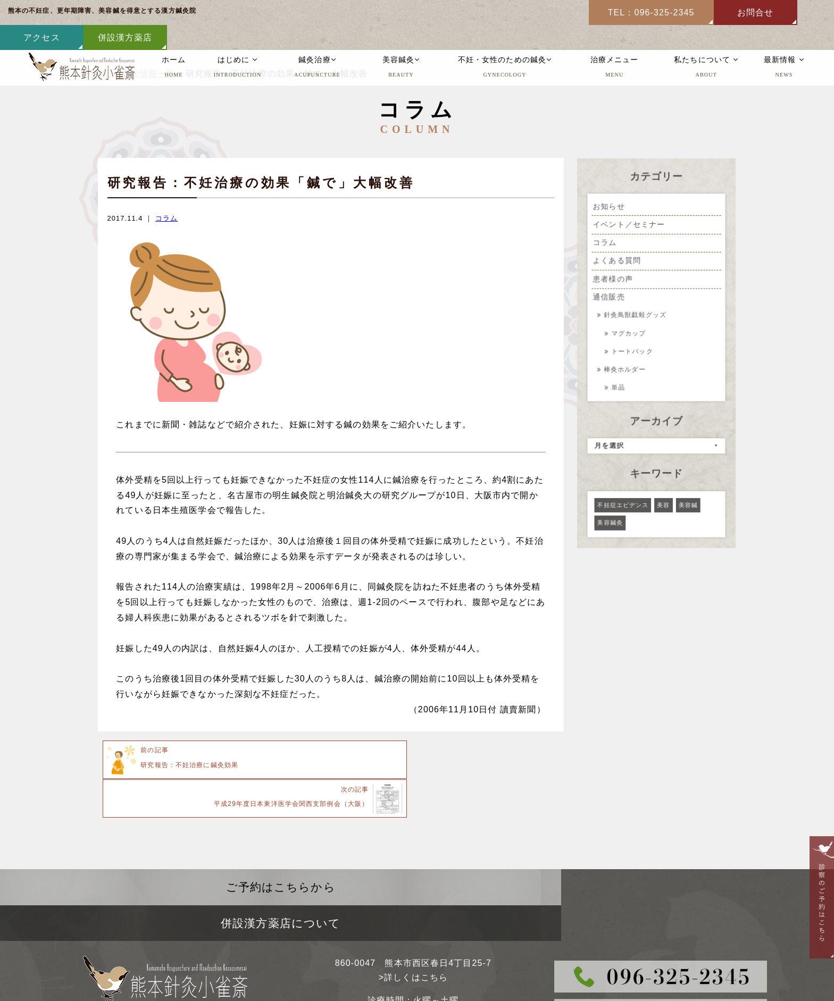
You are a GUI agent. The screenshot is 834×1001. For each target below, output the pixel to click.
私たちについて (707, 43)
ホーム (174, 43)
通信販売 (609, 297)
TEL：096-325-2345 (521, 12)
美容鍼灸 (401, 43)
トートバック (634, 350)
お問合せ (625, 12)
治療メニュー (615, 43)
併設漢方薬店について (625, 848)
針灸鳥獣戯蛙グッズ (638, 315)
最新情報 (784, 43)
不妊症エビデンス (623, 501)
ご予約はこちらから (208, 848)
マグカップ (630, 333)
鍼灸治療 (317, 43)
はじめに (237, 43)
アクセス (709, 12)
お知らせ (609, 208)
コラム (166, 218)
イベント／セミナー (629, 226)
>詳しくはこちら (413, 902)
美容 (663, 501)
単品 (619, 385)
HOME (97, 73)
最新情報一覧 (148, 73)
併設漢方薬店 (792, 12)
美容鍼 (687, 501)
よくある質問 (617, 261)
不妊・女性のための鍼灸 (505, 43)
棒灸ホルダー (627, 368)
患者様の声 (613, 279)
